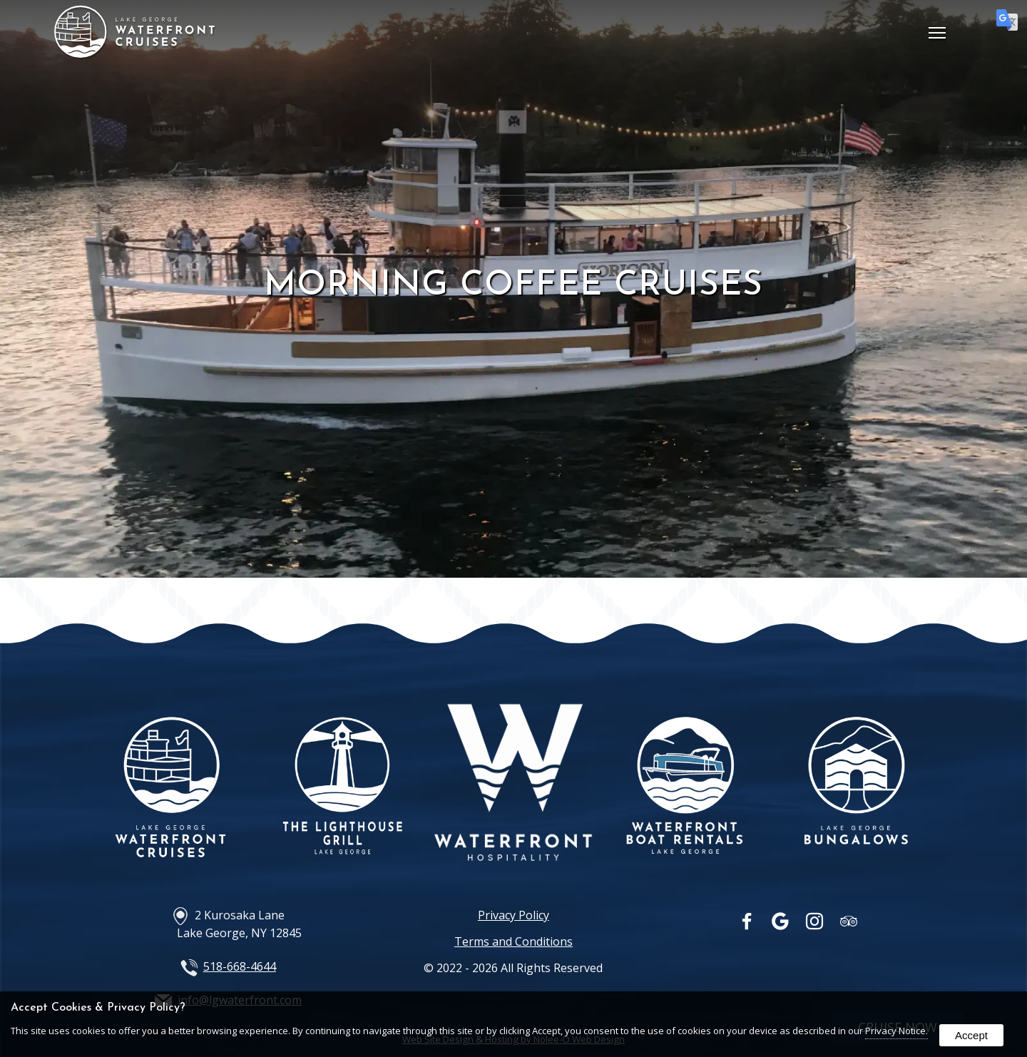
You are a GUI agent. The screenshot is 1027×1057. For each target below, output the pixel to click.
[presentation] (748, 924)
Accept (971, 1035)
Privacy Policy (513, 915)
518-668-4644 (239, 966)
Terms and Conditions (513, 941)
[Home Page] (134, 53)
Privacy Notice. (896, 1030)
